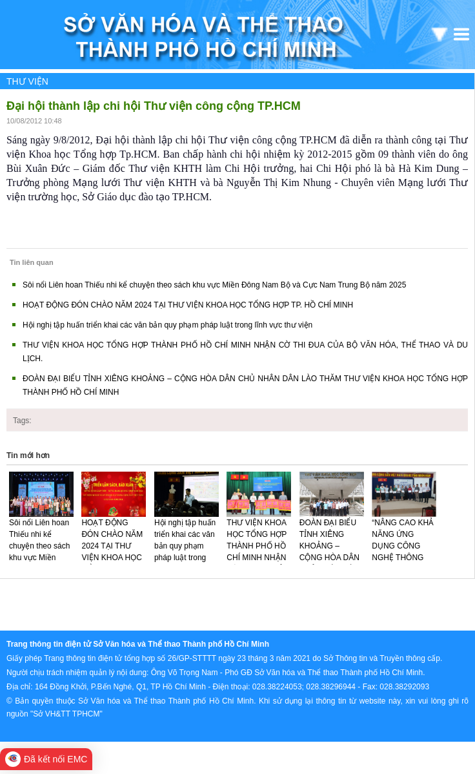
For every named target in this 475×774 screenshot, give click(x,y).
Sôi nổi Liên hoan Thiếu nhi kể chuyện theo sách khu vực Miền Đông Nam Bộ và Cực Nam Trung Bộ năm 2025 (214, 284)
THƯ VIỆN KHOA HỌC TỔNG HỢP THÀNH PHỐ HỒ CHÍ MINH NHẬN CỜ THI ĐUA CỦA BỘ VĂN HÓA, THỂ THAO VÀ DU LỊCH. (258, 563)
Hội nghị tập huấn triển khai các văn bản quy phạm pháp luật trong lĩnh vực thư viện (167, 324)
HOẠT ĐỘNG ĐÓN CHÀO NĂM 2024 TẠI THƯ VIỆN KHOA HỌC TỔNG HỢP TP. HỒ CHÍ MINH (188, 304)
